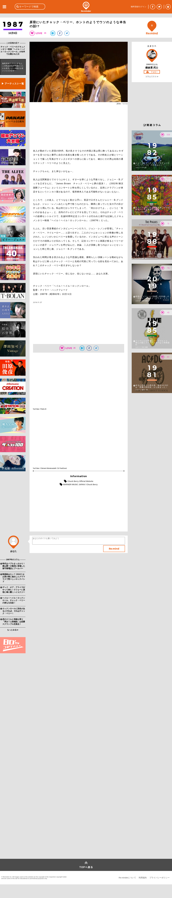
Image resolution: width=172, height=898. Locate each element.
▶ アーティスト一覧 (12, 83)
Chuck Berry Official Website (80, 481)
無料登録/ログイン (138, 7)
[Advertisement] (13, 515)
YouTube (125, 104)
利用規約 (143, 877)
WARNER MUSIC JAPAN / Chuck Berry (80, 484)
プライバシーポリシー (159, 877)
